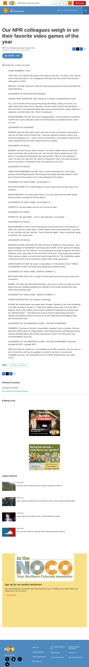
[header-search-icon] (70, 3)
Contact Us (72, 652)
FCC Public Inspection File (58, 647)
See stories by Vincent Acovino (15, 391)
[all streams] (86, 10)
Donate (80, 3)
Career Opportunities (39, 657)
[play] (5, 10)
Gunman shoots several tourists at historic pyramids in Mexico (39, 486)
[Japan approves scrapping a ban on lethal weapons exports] (9, 516)
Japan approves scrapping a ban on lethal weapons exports (38, 516)
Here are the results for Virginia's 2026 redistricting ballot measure (41, 531)
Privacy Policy (55, 652)
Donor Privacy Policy (57, 657)
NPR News (20, 482)
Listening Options (38, 652)
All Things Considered (18, 365)
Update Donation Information (74, 647)
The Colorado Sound (75, 657)
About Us (35, 647)
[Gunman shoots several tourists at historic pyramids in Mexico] (9, 486)
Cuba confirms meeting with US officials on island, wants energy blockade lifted (46, 501)
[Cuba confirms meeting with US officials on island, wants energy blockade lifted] (9, 501)
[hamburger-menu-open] (5, 3)
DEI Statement (37, 661)
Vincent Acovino (17, 48)
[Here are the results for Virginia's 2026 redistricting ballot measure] (9, 532)
